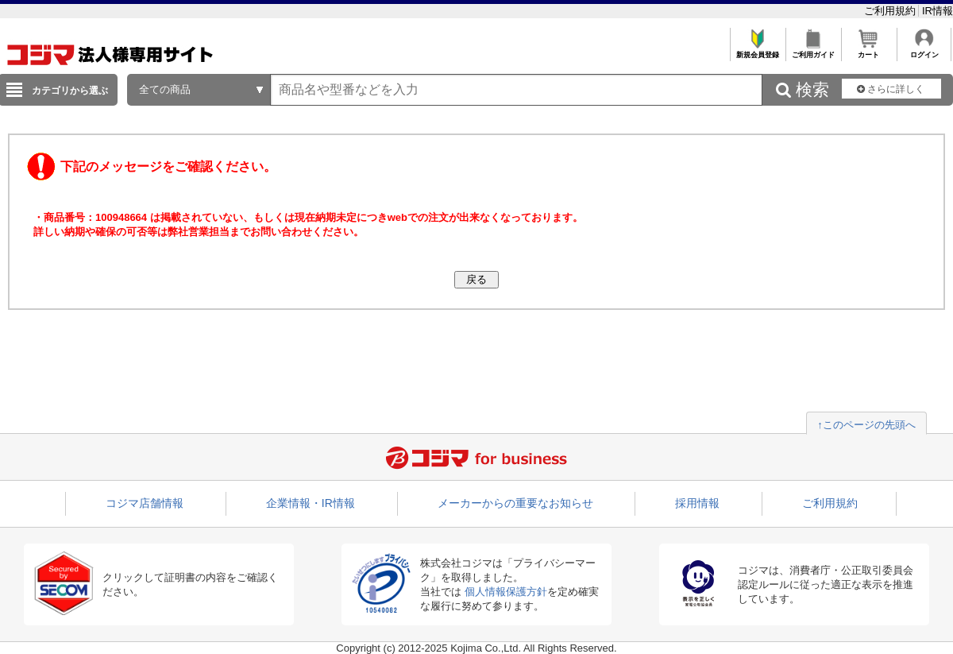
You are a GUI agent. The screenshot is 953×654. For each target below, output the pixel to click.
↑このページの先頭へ (866, 425)
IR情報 (937, 11)
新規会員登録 (757, 50)
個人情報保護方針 (506, 592)
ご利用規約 (891, 11)
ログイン (924, 50)
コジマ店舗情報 (144, 503)
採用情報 (697, 503)
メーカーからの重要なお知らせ (515, 503)
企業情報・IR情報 (310, 503)
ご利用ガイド (813, 50)
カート (868, 50)
